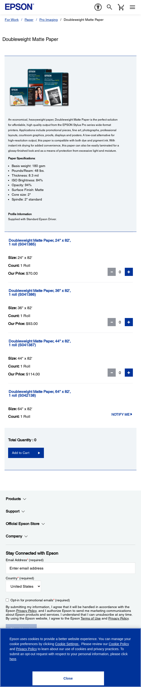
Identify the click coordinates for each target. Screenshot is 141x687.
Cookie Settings (67, 644)
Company (17, 536)
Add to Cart (20, 453)
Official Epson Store (25, 523)
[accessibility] (98, 7)
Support (15, 511)
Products (16, 499)
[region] (70, 657)
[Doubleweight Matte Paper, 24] (53, 242)
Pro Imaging (48, 20)
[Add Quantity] (129, 272)
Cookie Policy (119, 644)
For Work (12, 20)
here (13, 659)
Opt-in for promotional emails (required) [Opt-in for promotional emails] (40, 600)
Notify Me (122, 414)
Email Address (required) (25, 560)
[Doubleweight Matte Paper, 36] (53, 292)
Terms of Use (91, 618)
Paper (29, 20)
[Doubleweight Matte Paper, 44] (53, 343)
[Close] (68, 678)
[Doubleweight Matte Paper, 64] (53, 393)
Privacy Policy (26, 611)
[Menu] (132, 7)
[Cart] (121, 7)
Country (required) (20, 578)
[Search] (109, 7)
